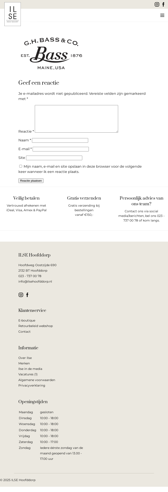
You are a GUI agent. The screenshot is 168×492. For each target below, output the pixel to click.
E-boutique (26, 326)
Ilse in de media (30, 374)
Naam (24, 145)
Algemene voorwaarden (36, 385)
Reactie (26, 137)
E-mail (25, 154)
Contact (24, 337)
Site (21, 163)
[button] (162, 15)
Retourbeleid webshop (35, 331)
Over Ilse (25, 363)
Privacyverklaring (31, 391)
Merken (24, 369)
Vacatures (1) (28, 379)
